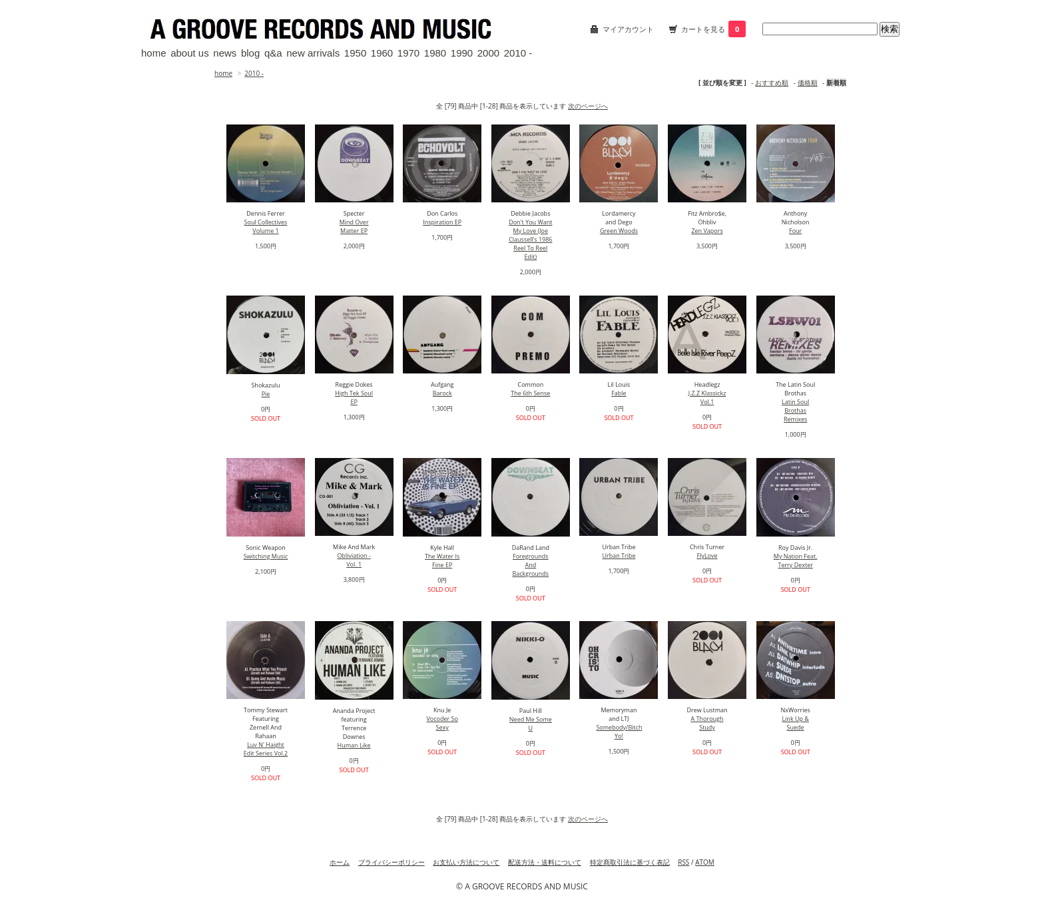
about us (189, 53)
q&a (273, 53)
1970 (408, 53)
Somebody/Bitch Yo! (619, 731)
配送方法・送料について (544, 862)
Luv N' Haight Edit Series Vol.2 (266, 749)
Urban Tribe (618, 555)
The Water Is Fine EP (442, 560)
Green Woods (619, 230)
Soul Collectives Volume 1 (266, 226)
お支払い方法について (466, 862)
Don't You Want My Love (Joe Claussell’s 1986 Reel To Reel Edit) (530, 239)
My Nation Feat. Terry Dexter (796, 560)
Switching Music (266, 556)
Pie (266, 393)
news (224, 53)
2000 (488, 53)
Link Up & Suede (795, 723)
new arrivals (313, 53)
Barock (442, 393)
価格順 (808, 82)
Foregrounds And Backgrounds (530, 565)
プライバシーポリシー (391, 862)
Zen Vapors (706, 230)
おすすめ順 (771, 82)
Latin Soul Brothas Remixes (795, 410)
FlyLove (707, 555)
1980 (435, 53)
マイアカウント (628, 29)
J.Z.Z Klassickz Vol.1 (707, 397)
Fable (618, 393)
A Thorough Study (707, 723)
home (153, 53)
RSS (683, 862)
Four (795, 230)
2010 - (518, 53)
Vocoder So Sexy (442, 723)
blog (250, 53)
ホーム (340, 862)
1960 (382, 53)
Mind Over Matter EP (354, 226)
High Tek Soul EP (354, 397)
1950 (355, 53)
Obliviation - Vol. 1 (353, 560)
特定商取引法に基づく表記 (630, 862)
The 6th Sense (530, 393)
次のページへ (588, 106)
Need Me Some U (530, 723)
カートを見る (713, 29)
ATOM (704, 862)
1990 (462, 53)
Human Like (354, 745)
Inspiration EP (442, 222)
